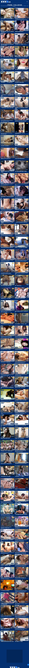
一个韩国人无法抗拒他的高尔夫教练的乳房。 (21, 222)
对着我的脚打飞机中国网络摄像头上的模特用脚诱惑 (21, 108)
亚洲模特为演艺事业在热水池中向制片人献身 (7, 641)
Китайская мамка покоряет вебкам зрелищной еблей (21, 375)
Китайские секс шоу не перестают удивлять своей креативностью (21, 121)
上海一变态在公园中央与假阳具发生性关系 (21, 69)
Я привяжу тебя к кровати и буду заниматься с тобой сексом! (20, 413)
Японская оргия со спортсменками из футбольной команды (7, 553)
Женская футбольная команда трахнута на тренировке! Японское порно (7, 502)
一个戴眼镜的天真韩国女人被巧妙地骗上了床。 (21, 400)
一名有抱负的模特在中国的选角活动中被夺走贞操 (21, 273)
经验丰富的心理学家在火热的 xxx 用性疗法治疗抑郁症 (7, 171)
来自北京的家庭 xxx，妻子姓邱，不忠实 (21, 323)
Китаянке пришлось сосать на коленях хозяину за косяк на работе (21, 337)
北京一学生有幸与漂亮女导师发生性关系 (21, 145)
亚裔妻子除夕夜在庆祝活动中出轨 (5, 158)
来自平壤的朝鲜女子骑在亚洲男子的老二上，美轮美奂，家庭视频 (21, 502)
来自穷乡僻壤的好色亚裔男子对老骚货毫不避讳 (21, 311)
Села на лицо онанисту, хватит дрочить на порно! (6, 311)
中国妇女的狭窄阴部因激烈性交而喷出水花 (7, 247)
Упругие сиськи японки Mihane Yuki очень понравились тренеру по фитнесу (21, 616)
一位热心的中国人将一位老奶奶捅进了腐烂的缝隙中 (7, 95)
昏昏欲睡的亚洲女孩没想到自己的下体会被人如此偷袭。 (7, 222)
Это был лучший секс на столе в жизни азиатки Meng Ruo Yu (20, 362)
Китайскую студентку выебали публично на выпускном (6, 527)
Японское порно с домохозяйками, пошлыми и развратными (21, 540)
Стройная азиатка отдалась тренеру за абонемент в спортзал (7, 260)
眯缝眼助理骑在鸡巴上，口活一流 (20, 133)
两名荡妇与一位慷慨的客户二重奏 (5, 565)
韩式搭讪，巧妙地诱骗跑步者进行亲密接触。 (21, 247)
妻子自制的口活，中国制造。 (19, 641)
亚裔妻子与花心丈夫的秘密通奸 (19, 438)
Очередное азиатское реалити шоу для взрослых (21, 527)
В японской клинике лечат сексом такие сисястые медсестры (21, 629)
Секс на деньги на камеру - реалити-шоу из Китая (21, 603)
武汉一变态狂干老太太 (18, 285)
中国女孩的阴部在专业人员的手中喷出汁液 (7, 323)
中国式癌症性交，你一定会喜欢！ (20, 476)
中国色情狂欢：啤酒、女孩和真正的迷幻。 (7, 450)
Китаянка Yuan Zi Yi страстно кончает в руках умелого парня (7, 375)
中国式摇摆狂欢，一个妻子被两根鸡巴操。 (7, 82)
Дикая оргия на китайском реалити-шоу (21, 184)
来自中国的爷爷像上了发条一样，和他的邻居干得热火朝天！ (7, 32)
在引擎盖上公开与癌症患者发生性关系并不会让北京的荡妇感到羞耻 (7, 603)
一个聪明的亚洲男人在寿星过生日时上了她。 (7, 107)
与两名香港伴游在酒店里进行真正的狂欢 (21, 463)
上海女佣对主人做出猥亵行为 (5, 145)
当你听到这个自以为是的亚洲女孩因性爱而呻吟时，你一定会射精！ (7, 44)
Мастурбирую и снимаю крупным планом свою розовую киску (6, 210)
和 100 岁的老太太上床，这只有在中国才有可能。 (7, 426)
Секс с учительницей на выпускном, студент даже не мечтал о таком (21, 260)
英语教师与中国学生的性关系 (19, 31)
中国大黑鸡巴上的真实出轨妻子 (19, 82)
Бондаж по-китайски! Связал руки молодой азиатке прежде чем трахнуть (21, 591)
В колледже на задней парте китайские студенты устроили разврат (6, 273)
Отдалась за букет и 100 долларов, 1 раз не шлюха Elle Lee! (7, 184)
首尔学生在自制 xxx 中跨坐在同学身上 (6, 463)
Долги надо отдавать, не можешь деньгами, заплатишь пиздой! (20, 197)
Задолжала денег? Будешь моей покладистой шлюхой (20, 451)
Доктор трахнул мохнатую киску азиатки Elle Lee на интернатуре (20, 553)
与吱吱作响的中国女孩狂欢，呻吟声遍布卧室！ (7, 540)
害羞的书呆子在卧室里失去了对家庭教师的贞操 (7, 387)
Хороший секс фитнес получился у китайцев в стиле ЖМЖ (7, 578)
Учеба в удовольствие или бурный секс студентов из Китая (7, 121)
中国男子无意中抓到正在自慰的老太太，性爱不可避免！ (7, 70)
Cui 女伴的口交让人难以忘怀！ (5, 590)
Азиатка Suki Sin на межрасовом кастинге (20, 426)
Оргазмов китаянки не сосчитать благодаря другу (6, 133)
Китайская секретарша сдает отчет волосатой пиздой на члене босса (7, 235)
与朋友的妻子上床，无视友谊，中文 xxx (21, 44)
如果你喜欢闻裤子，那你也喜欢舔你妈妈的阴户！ (7, 197)
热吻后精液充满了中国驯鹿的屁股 (5, 361)
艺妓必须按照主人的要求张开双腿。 (20, 298)
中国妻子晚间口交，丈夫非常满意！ (6, 298)
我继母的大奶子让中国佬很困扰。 (20, 209)
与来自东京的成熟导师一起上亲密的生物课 (21, 56)
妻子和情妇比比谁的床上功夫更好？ (6, 349)
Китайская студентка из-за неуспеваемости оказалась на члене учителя (7, 515)
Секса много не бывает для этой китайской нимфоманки (6, 489)
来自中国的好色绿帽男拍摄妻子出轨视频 (21, 171)
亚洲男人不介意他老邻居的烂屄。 (5, 628)
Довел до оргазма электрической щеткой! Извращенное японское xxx (21, 235)
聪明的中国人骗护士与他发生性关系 (20, 387)
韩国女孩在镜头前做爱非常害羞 (5, 438)
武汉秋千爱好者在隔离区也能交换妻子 (6, 285)
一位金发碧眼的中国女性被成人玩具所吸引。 (21, 514)
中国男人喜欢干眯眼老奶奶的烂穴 (20, 158)
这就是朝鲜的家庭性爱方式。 (19, 349)
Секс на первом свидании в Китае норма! (7, 413)
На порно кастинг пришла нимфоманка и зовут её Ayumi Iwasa (21, 19)
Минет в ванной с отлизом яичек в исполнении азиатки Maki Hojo (21, 565)
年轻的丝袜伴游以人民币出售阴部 (5, 476)
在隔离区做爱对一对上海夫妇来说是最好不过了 (7, 19)
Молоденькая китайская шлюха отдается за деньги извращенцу (6, 337)
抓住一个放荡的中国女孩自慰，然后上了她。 (7, 56)
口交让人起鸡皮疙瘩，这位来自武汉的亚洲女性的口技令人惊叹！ (21, 95)
